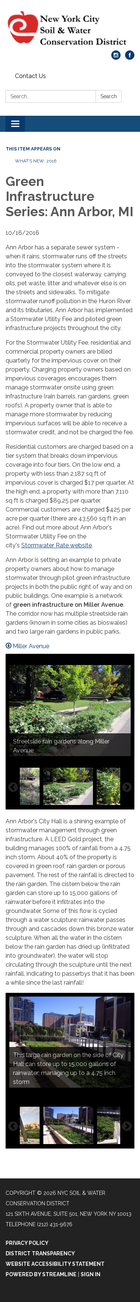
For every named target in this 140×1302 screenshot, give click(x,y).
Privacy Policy (27, 1243)
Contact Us (30, 76)
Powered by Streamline (41, 1274)
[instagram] (116, 57)
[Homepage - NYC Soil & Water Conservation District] (70, 28)
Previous (13, 787)
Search (108, 96)
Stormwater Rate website (56, 545)
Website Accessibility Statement (55, 1264)
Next (127, 787)
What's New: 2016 (35, 161)
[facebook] (129, 57)
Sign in (90, 1274)
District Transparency (40, 1253)
